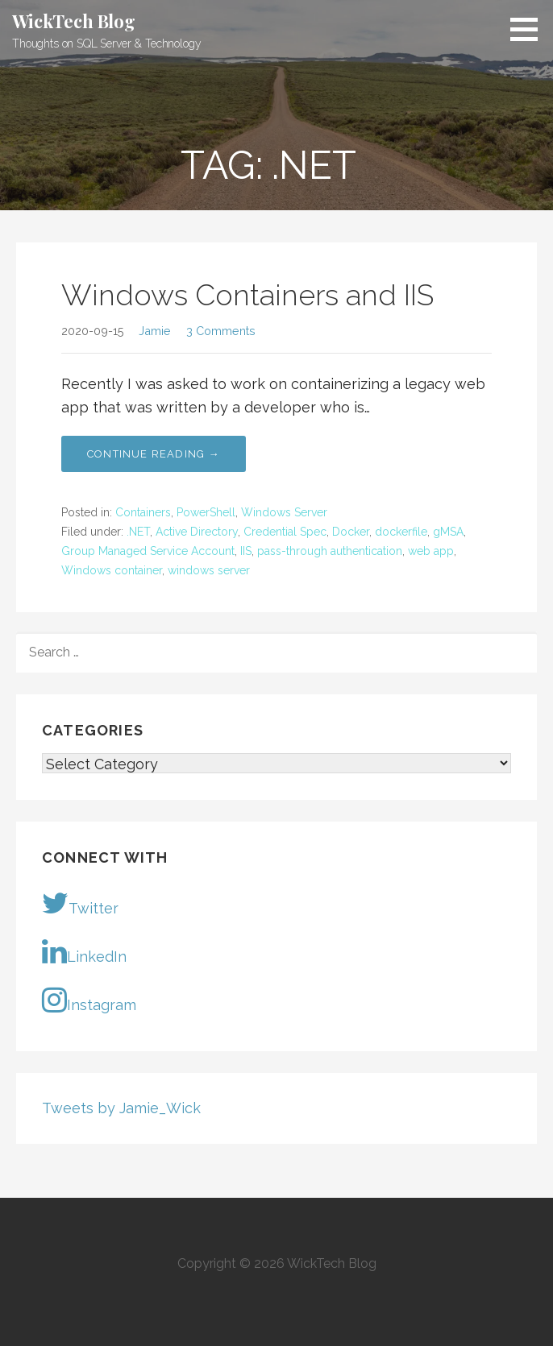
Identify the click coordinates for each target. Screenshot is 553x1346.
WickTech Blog (73, 21)
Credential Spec (284, 531)
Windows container (111, 570)
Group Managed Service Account (148, 551)
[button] (529, 29)
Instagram (89, 999)
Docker (350, 531)
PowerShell (206, 512)
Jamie (155, 331)
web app (431, 551)
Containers (143, 512)
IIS (246, 551)
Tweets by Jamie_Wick (121, 1108)
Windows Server (284, 512)
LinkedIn (84, 951)
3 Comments (221, 331)
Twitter (80, 902)
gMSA (448, 531)
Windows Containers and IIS (247, 295)
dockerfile (401, 531)
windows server (209, 570)
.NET (138, 531)
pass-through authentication (329, 551)
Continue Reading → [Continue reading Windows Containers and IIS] (153, 454)
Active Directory (197, 531)
